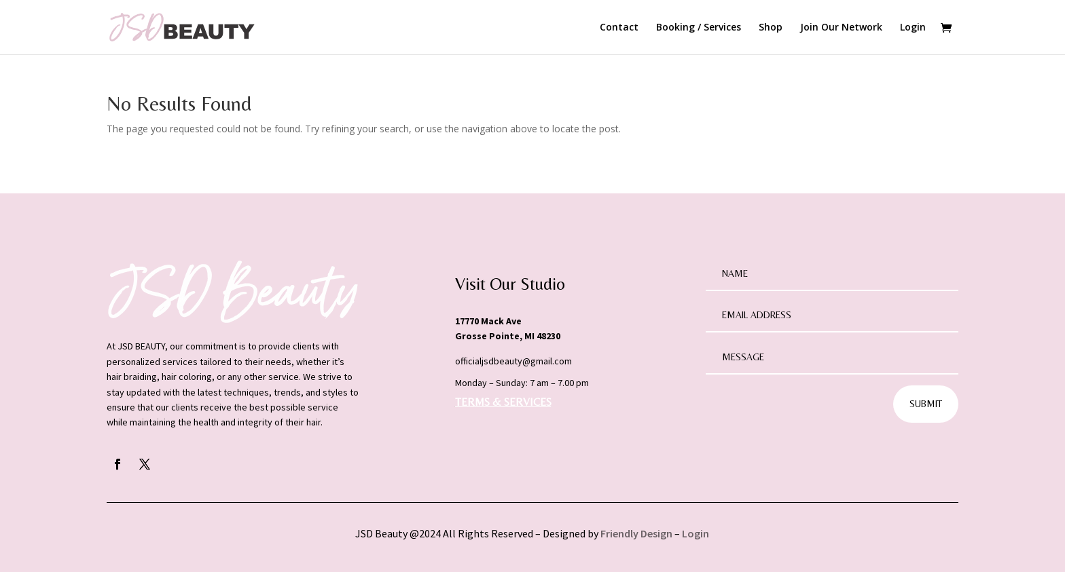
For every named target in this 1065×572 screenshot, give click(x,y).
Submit (925, 403)
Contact (619, 27)
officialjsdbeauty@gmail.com (513, 361)
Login (913, 27)
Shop (770, 27)
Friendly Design (636, 533)
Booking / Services (698, 27)
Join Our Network (841, 27)
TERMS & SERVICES (503, 402)
